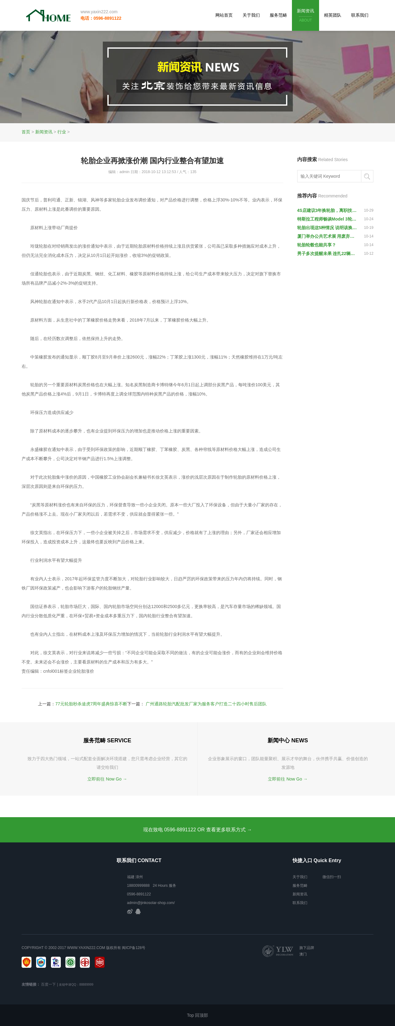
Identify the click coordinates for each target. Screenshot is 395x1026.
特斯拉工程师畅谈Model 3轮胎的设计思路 (327, 219)
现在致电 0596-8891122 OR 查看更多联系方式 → (197, 829)
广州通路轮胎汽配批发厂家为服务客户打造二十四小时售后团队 (206, 703)
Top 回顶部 (197, 1015)
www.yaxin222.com (99, 11)
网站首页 (224, 15)
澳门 (303, 954)
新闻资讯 (305, 15)
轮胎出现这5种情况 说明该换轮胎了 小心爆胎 (327, 227)
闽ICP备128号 (133, 948)
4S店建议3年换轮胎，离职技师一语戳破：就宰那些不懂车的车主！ (327, 210)
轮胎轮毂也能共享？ (316, 244)
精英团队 (332, 15)
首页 (26, 131)
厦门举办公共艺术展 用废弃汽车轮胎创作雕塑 (327, 236)
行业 (61, 131)
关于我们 (251, 15)
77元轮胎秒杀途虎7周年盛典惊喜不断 (91, 703)
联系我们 (359, 15)
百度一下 (48, 984)
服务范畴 (278, 15)
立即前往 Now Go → (107, 779)
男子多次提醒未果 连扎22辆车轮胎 (327, 253)
